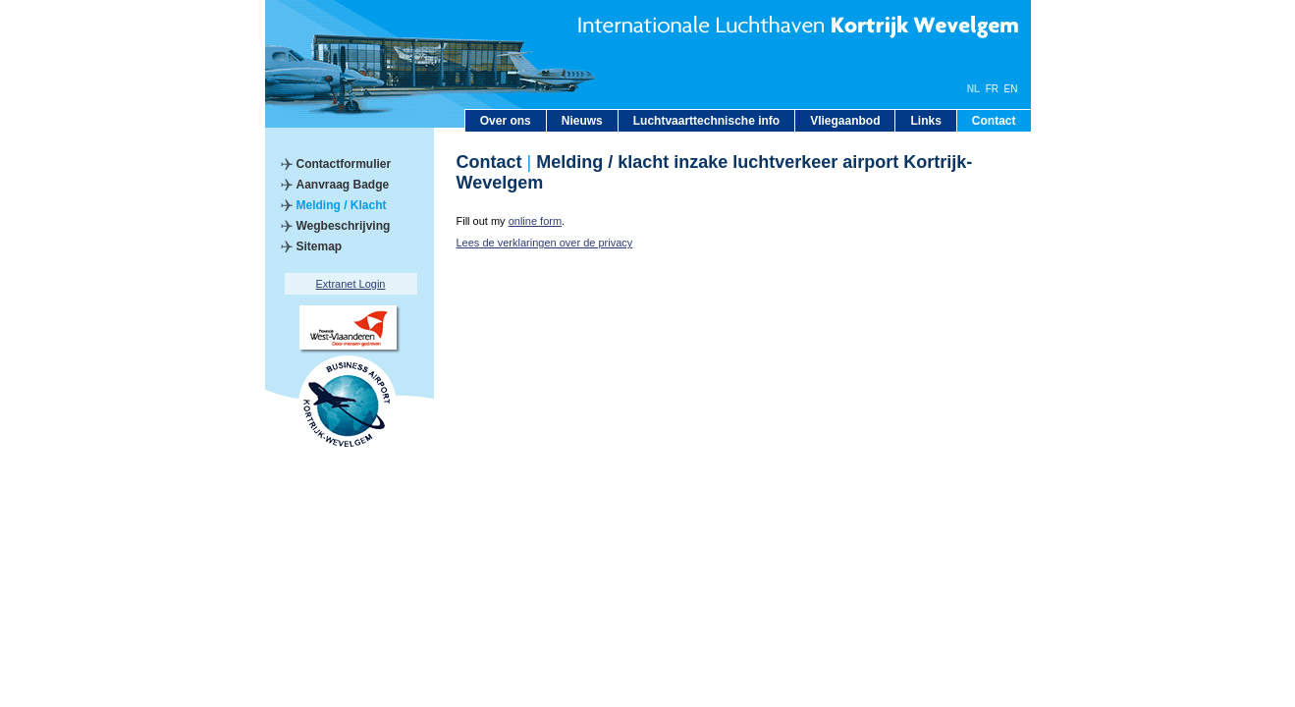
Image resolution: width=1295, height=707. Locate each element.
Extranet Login (351, 284)
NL (973, 88)
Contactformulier (344, 164)
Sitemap (320, 246)
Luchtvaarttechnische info (706, 121)
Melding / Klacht (342, 205)
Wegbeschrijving (344, 226)
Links (925, 121)
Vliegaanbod (845, 121)
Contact (994, 121)
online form (535, 221)
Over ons (505, 121)
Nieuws (582, 121)
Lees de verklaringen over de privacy (545, 242)
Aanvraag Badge (343, 184)
